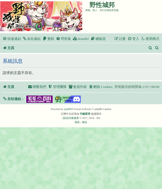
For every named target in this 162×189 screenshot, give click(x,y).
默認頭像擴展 (71, 118)
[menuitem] (31, 39)
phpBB (68, 109)
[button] (13, 99)
